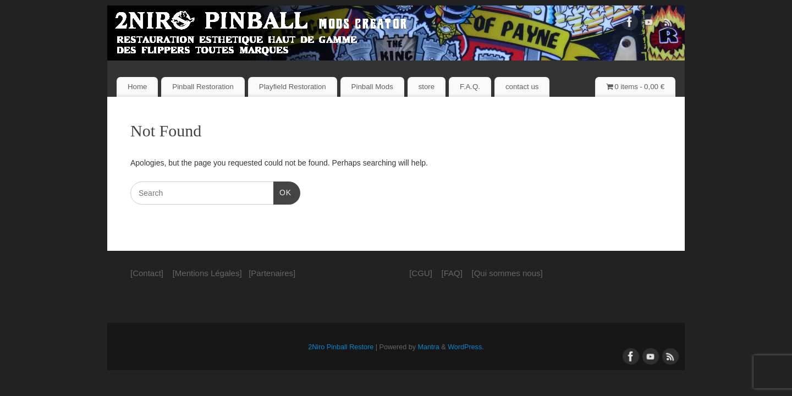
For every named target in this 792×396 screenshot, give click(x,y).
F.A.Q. (470, 86)
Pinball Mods (372, 86)
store (427, 86)
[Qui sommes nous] (507, 273)
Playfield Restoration (292, 86)
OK (282, 191)
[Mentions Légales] (207, 273)
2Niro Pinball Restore (340, 347)
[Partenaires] (272, 273)
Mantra (428, 347)
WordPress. (466, 347)
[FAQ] (451, 273)
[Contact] (146, 273)
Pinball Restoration (203, 86)
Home (137, 86)
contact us (522, 86)
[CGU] (420, 273)
